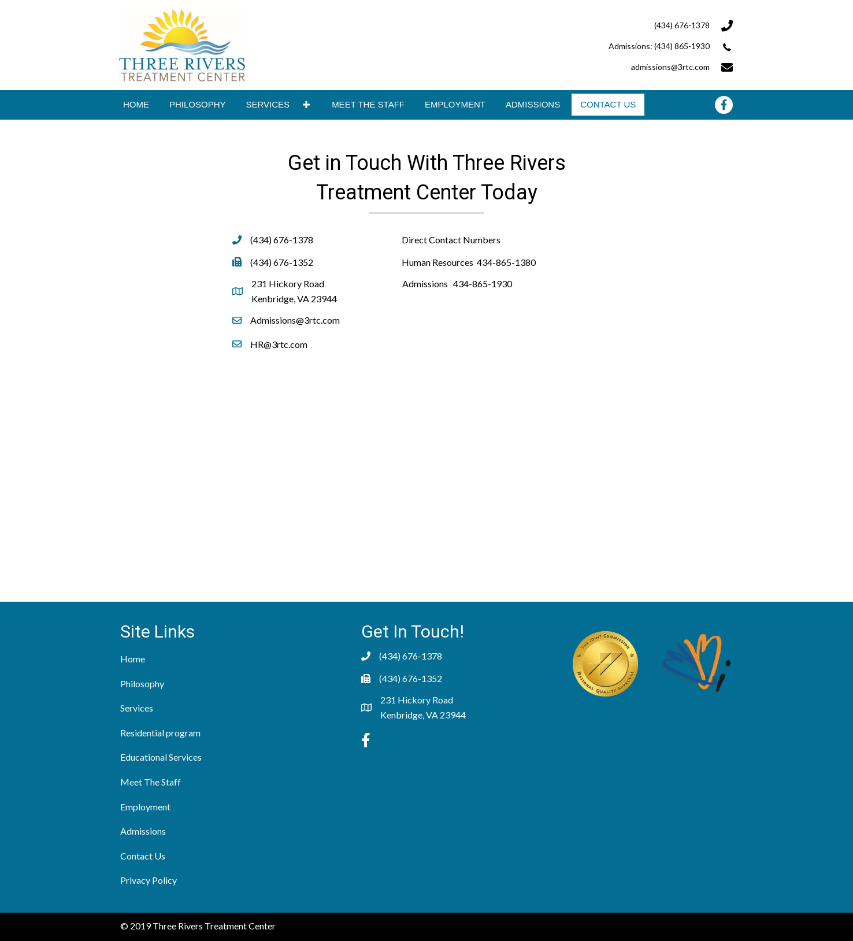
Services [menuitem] (136, 707)
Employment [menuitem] (145, 806)
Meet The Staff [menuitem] (150, 781)
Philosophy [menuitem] (142, 683)
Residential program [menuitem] (160, 732)
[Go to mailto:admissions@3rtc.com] (593, 66)
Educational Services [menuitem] (161, 756)
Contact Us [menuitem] (142, 855)
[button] (306, 105)
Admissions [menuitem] (143, 830)
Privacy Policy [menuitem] (148, 880)
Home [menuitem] (132, 658)
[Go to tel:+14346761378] (593, 24)
